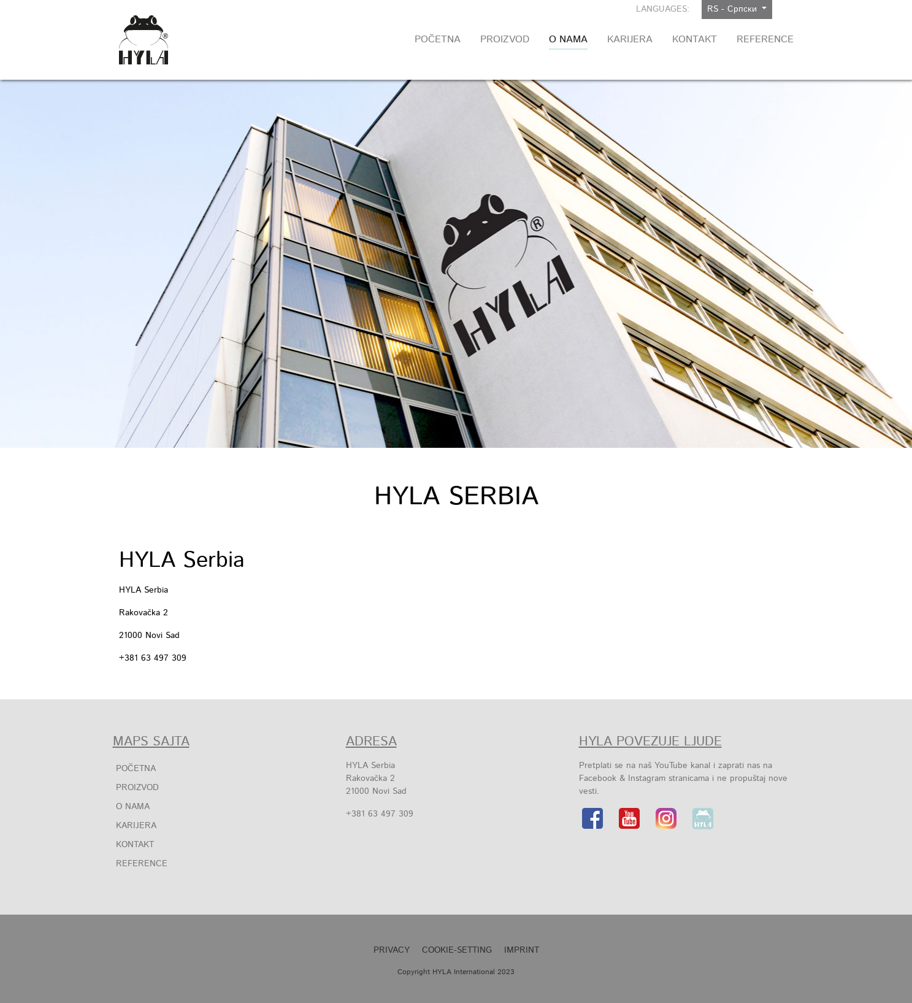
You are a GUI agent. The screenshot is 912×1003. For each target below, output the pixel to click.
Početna (136, 769)
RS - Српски (733, 9)
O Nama (133, 807)
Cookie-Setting (457, 950)
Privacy (392, 950)
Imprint (521, 950)
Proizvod (137, 788)
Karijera (136, 826)
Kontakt (135, 845)
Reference (141, 864)
